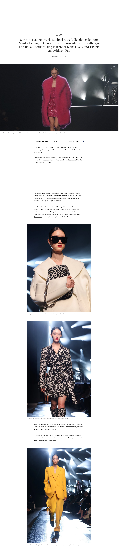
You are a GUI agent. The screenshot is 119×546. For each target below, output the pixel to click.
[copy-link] (74, 141)
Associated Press (61, 56)
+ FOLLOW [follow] (55, 141)
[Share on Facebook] (67, 141)
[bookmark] (83, 141)
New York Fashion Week (41, 141)
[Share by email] (77, 141)
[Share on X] (70, 141)
